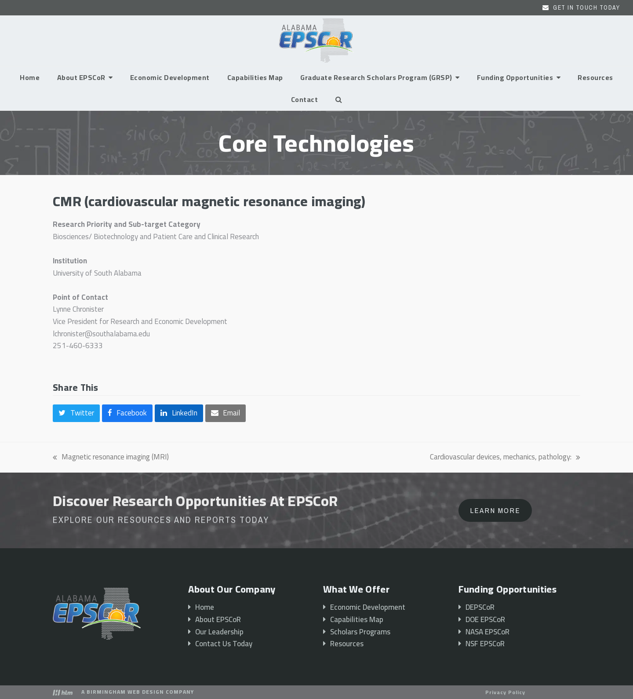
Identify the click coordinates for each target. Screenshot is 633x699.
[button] (338, 99)
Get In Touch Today (586, 7)
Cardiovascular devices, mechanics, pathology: (505, 457)
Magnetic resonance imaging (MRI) (111, 457)
